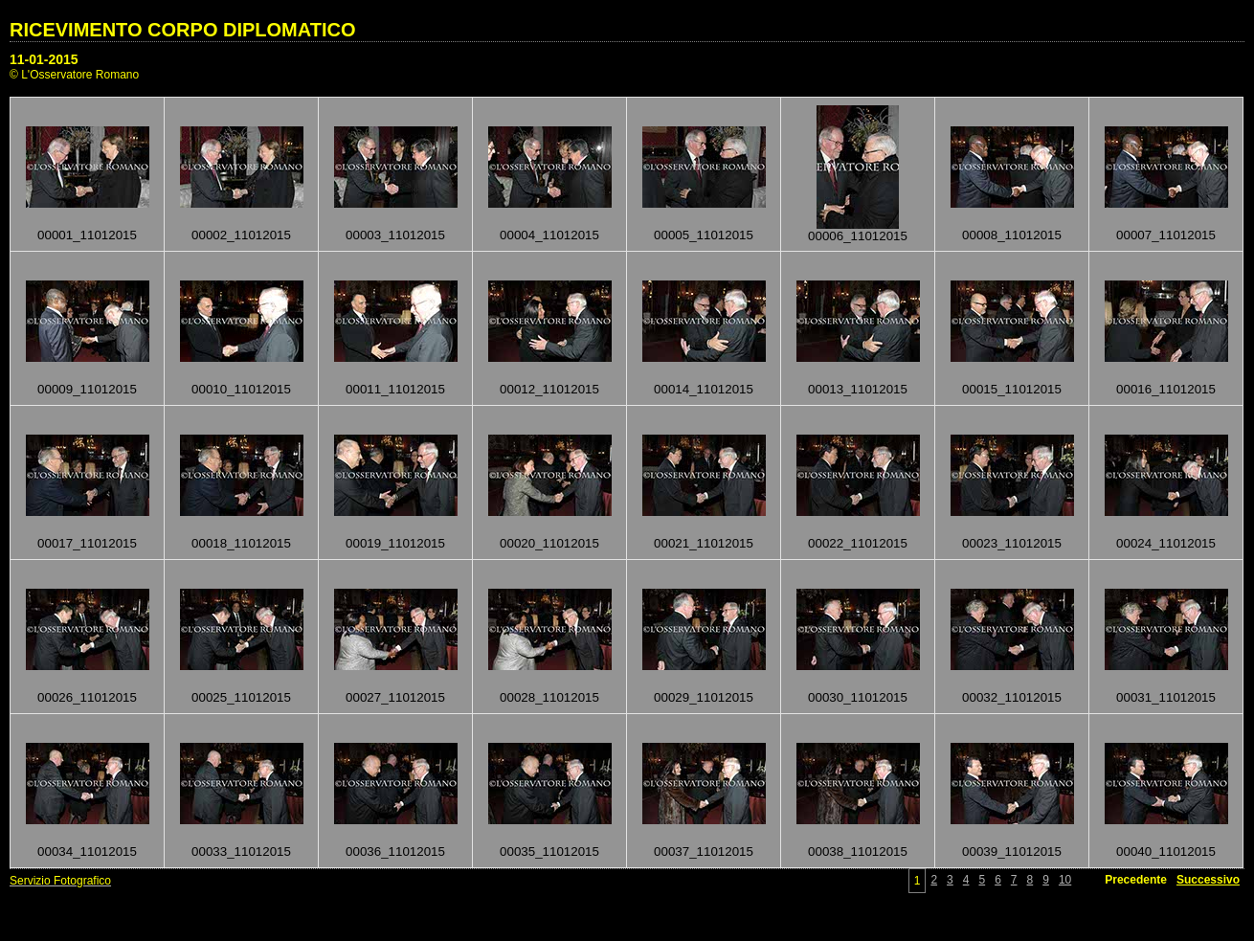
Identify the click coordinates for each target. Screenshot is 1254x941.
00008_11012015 (1012, 235)
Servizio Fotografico (60, 880)
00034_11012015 (87, 851)
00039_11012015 (1012, 851)
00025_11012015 (241, 697)
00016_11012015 (1166, 389)
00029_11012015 (703, 697)
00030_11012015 (857, 697)
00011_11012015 (395, 389)
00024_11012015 (1166, 543)
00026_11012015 (87, 697)
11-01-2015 (44, 59)
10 (1065, 879)
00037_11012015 (703, 851)
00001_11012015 (87, 235)
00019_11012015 (395, 543)
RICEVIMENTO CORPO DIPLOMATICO (183, 29)
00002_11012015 (241, 235)
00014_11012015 (703, 389)
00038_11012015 (857, 851)
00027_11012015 (395, 697)
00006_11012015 (857, 236)
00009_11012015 (87, 389)
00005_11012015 (703, 235)
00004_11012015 (549, 235)
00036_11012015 (395, 851)
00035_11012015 (549, 851)
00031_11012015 (1166, 697)
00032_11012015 (1012, 697)
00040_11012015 (1166, 851)
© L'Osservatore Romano (74, 74)
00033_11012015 (241, 851)
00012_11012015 (549, 389)
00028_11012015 (549, 697)
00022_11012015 (857, 543)
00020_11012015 (549, 543)
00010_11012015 (241, 389)
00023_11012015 (1012, 543)
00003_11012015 (395, 235)
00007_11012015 (1166, 235)
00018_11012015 (241, 543)
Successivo (1208, 879)
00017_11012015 (87, 543)
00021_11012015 (703, 543)
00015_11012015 (1012, 389)
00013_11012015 (857, 389)
